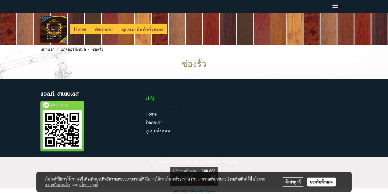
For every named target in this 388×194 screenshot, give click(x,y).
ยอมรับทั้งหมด (321, 181)
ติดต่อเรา (104, 29)
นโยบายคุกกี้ (88, 184)
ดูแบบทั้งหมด (158, 130)
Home (80, 29)
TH (338, 6)
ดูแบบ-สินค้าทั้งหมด (142, 29)
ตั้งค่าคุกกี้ (293, 181)
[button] (172, 29)
